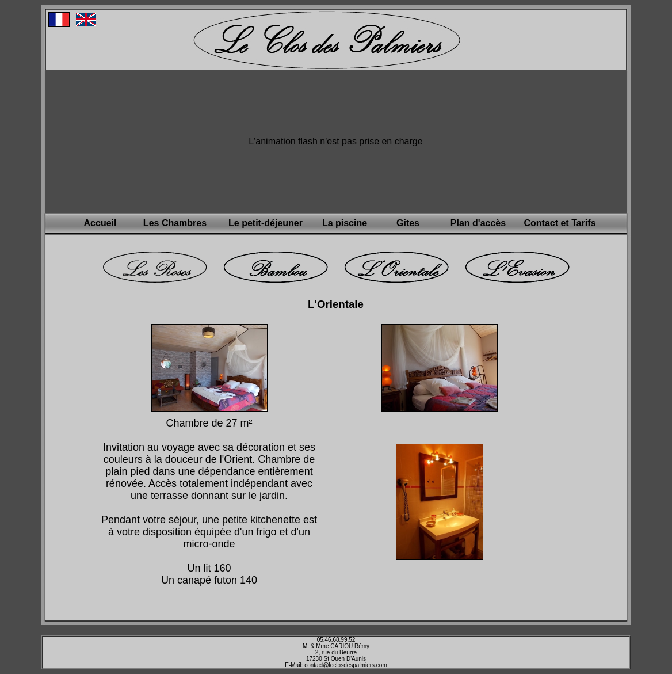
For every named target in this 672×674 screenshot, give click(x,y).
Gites (407, 223)
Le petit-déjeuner (265, 223)
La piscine (344, 223)
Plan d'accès (478, 223)
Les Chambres (175, 223)
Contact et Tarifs (559, 223)
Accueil (100, 223)
